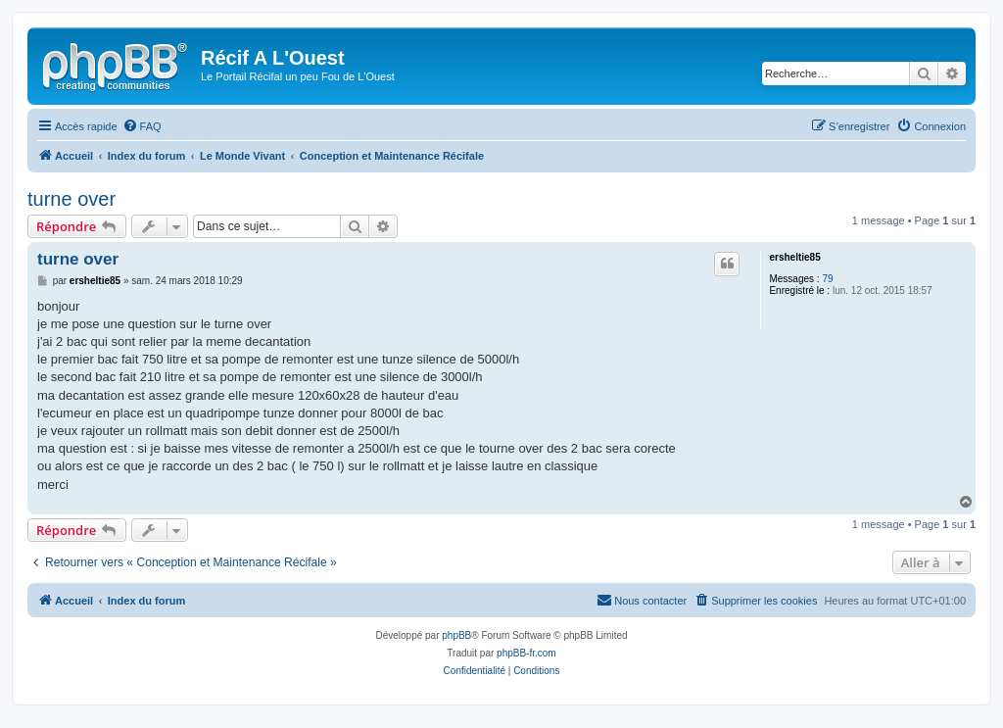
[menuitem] (142, 126)
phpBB (456, 635)
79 (827, 278)
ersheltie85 (794, 257)
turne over (71, 199)
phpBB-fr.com (526, 653)
